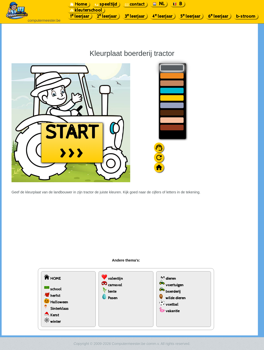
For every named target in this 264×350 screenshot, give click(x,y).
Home (78, 4)
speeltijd (106, 4)
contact (135, 4)
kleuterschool (86, 10)
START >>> (72, 143)
